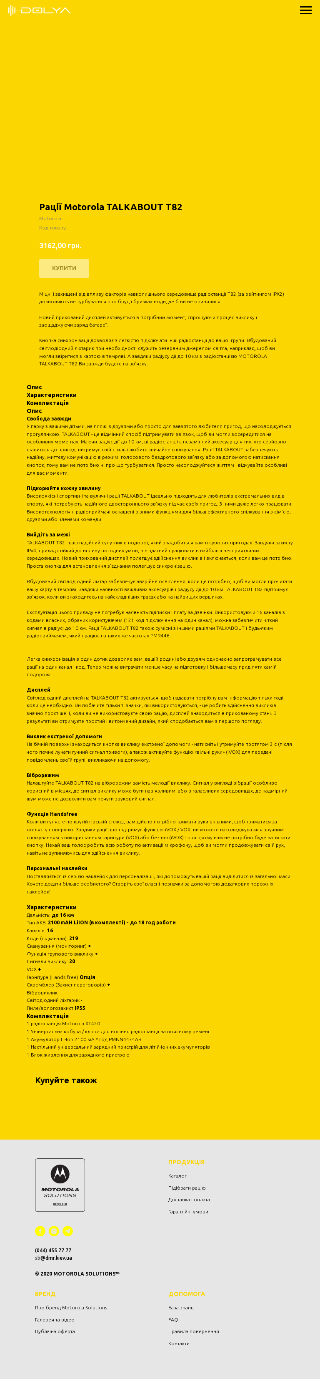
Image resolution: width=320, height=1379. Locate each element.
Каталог (177, 1175)
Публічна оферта (55, 1331)
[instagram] (54, 1231)
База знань (180, 1307)
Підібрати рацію (187, 1187)
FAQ (173, 1319)
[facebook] (40, 1231)
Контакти (179, 1343)
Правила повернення (193, 1331)
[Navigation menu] (306, 10)
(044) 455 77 (50, 1250)
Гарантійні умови (188, 1211)
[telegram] (67, 1231)
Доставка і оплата (189, 1199)
